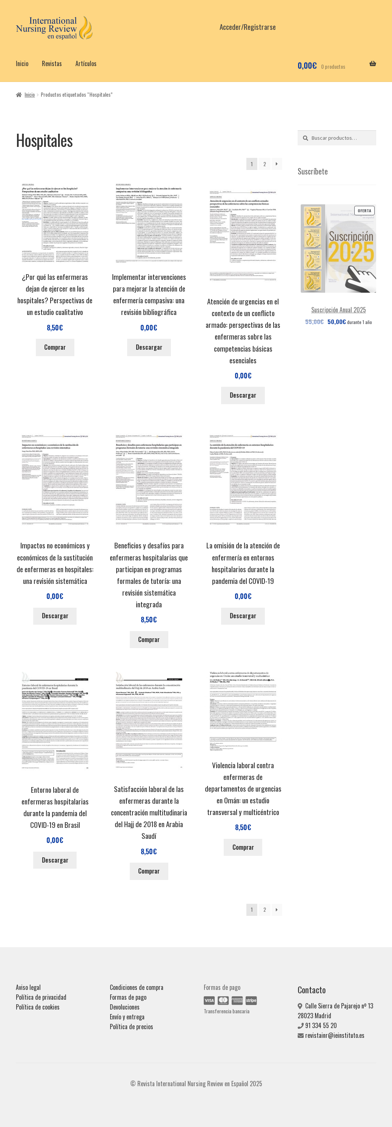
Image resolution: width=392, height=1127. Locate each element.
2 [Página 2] (264, 164)
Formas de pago (128, 997)
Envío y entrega (127, 1016)
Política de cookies (38, 1006)
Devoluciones (125, 1006)
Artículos (86, 63)
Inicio (22, 63)
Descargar (149, 347)
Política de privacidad (41, 997)
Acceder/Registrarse (248, 26)
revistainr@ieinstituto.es (334, 1035)
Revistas (52, 63)
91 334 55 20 (321, 1025)
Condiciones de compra (136, 987)
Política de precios (131, 1026)
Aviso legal (28, 987)
